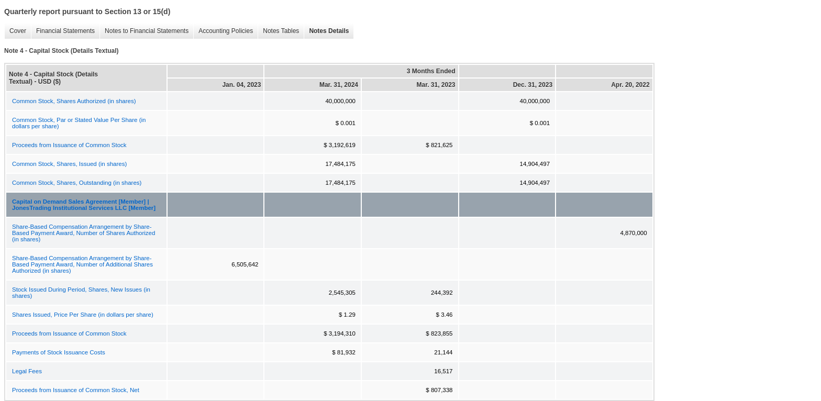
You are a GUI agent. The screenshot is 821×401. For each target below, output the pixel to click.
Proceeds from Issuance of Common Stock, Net (75, 390)
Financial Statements (63, 31)
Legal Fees (27, 371)
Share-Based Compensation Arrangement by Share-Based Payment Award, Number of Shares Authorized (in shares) (83, 233)
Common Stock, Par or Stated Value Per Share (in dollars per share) (79, 123)
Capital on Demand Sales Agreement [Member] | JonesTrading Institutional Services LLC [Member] (84, 204)
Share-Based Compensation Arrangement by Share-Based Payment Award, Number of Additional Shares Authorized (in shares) (82, 264)
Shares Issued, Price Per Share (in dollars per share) (82, 314)
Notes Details (326, 31)
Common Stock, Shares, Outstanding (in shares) (76, 183)
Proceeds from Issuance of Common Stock (69, 145)
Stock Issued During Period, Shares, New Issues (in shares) (81, 292)
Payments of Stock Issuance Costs (58, 352)
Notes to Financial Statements (143, 31)
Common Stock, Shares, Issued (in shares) (69, 164)
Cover (15, 31)
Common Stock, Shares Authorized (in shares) (74, 101)
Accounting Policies (223, 31)
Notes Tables (278, 31)
